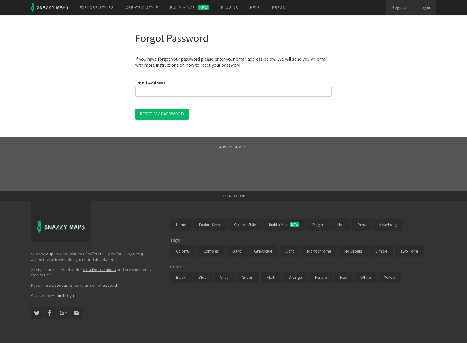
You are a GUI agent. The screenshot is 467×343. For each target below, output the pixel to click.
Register (400, 7)
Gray (224, 277)
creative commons (99, 269)
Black (181, 277)
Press (278, 7)
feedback (109, 285)
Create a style (142, 7)
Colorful (183, 251)
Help (255, 7)
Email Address (150, 83)
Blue (203, 277)
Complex (211, 251)
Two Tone (409, 251)
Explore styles (97, 7)
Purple (321, 277)
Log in (425, 7)
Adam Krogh (63, 295)
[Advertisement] (233, 164)
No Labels (353, 251)
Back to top (233, 195)
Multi (271, 277)
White (365, 277)
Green (247, 277)
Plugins (229, 7)
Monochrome (319, 251)
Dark (236, 251)
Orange (295, 277)
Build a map (189, 7)
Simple (381, 251)
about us (60, 285)
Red (343, 277)
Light (290, 251)
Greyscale (263, 251)
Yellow (390, 277)
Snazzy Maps (43, 253)
